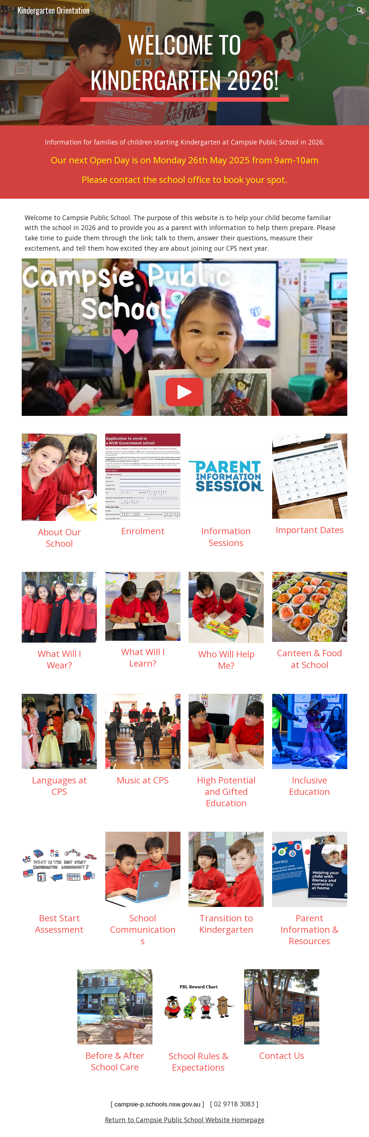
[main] (184, 63)
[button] (9, 10)
